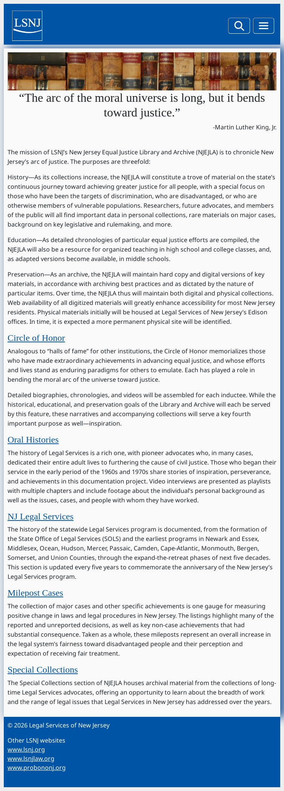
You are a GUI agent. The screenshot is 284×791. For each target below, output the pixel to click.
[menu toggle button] (263, 26)
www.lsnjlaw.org (31, 758)
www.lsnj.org (26, 749)
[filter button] (239, 26)
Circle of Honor (36, 338)
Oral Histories (33, 439)
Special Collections (43, 669)
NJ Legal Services (41, 516)
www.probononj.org (37, 767)
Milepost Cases (35, 593)
